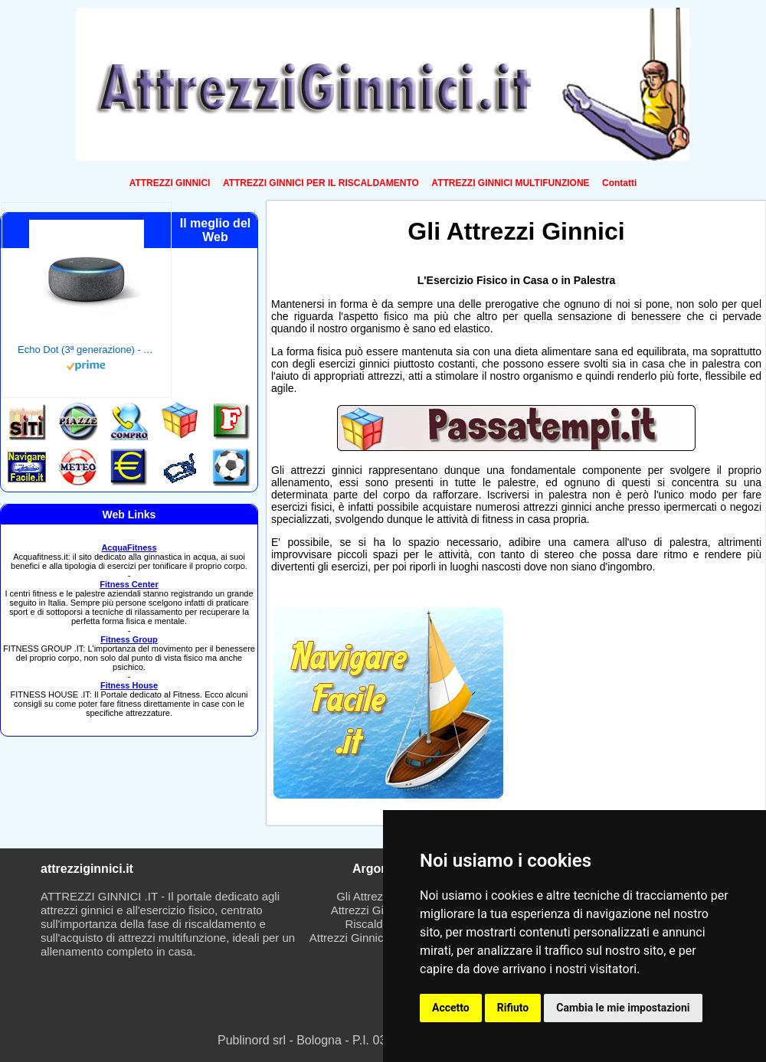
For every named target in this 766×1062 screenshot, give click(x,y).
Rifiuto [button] (513, 1008)
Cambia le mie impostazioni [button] (622, 1008)
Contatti (619, 183)
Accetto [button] (451, 1008)
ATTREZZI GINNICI (170, 183)
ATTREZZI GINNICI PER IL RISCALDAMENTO (321, 183)
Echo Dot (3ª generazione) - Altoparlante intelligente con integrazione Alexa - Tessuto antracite (86, 349)
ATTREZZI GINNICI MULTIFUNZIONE (510, 183)
